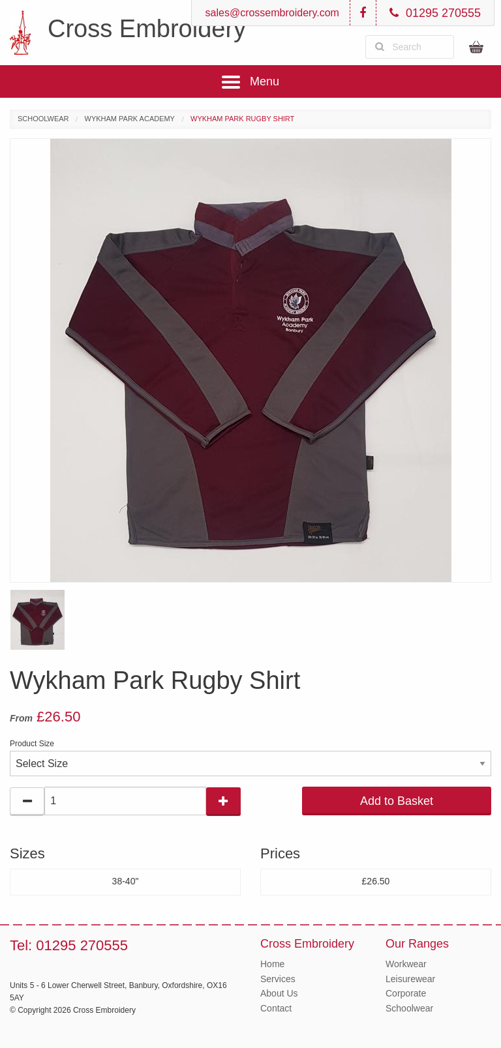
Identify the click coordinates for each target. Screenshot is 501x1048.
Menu (250, 82)
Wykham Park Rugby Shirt (242, 119)
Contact (276, 1008)
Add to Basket (396, 801)
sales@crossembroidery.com (270, 12)
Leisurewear (410, 979)
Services (278, 979)
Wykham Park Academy (130, 119)
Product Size (32, 743)
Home (272, 964)
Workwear (406, 964)
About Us (279, 993)
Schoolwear (43, 119)
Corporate (406, 993)
